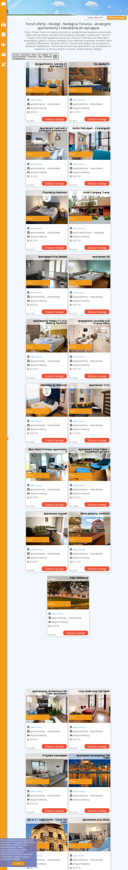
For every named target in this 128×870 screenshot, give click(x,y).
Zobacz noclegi (54, 119)
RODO (17, 859)
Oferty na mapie (116, 17)
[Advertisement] (68, 664)
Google (18, 842)
